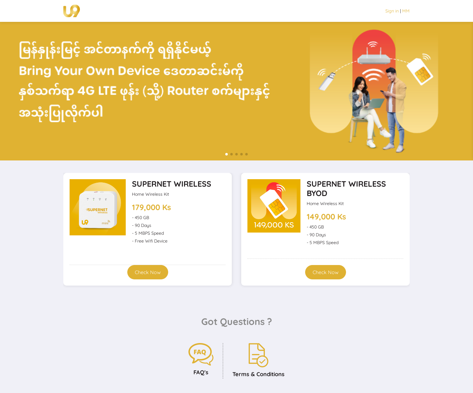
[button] (226, 154)
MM (406, 11)
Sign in (392, 11)
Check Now (148, 272)
